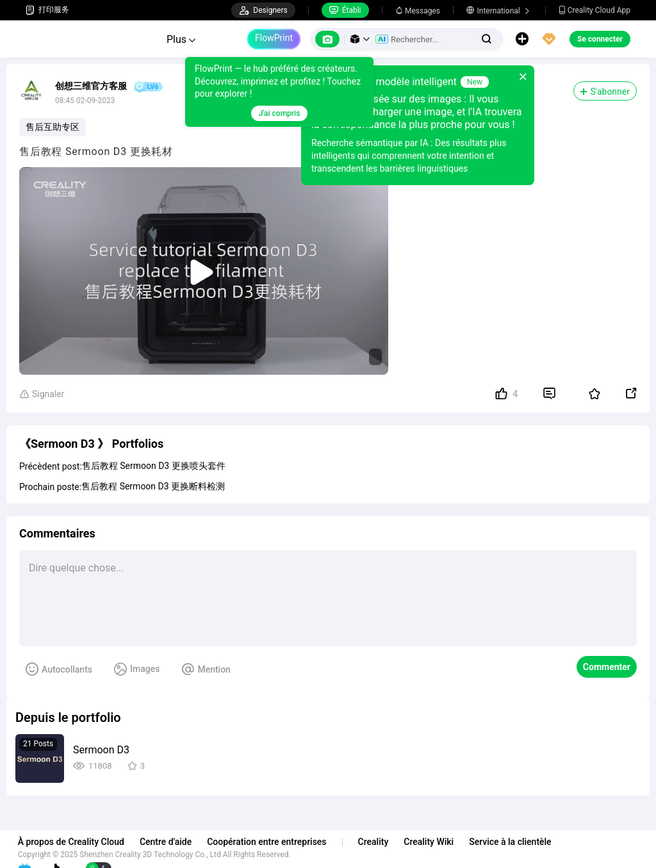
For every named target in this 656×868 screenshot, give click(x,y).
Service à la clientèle (518, 842)
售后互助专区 (52, 127)
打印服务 (47, 10)
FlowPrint (274, 38)
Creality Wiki (437, 842)
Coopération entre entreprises (274, 842)
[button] (360, 39)
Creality (381, 842)
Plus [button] (181, 39)
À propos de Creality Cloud (79, 842)
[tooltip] (277, 92)
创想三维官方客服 (91, 86)
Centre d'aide (173, 842)
